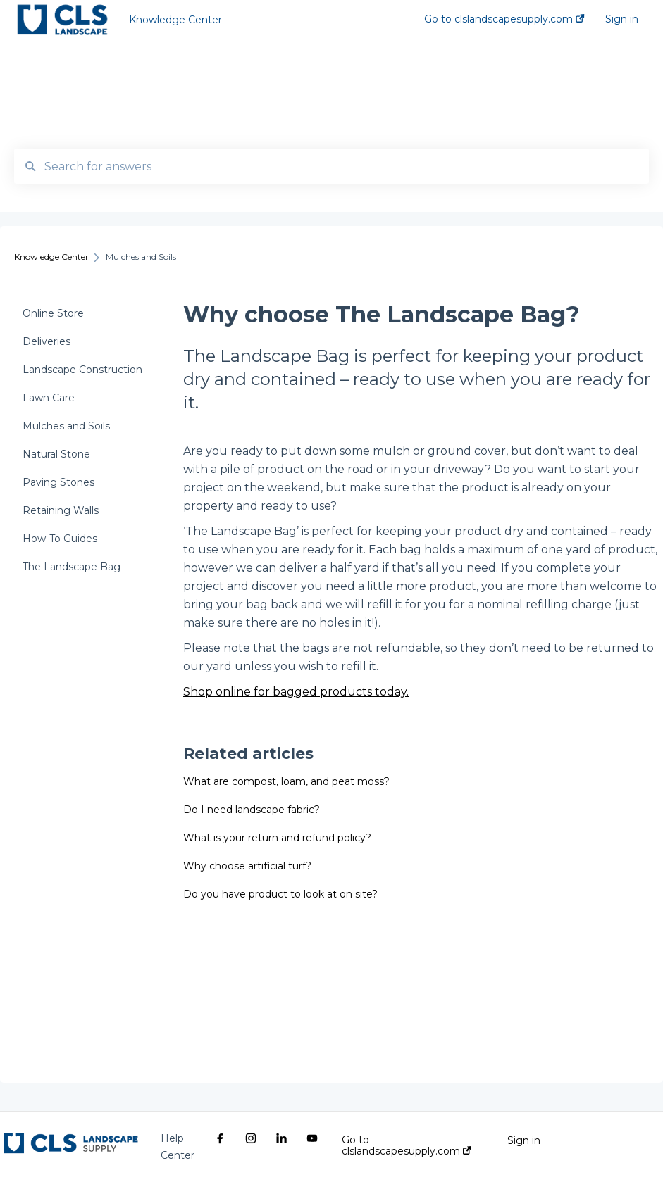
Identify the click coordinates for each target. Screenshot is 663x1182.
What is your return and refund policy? (277, 837)
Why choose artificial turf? (247, 866)
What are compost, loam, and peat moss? (286, 781)
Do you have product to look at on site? (280, 894)
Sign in (523, 1140)
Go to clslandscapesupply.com (406, 1145)
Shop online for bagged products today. (296, 691)
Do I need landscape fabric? (251, 809)
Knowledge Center (175, 19)
